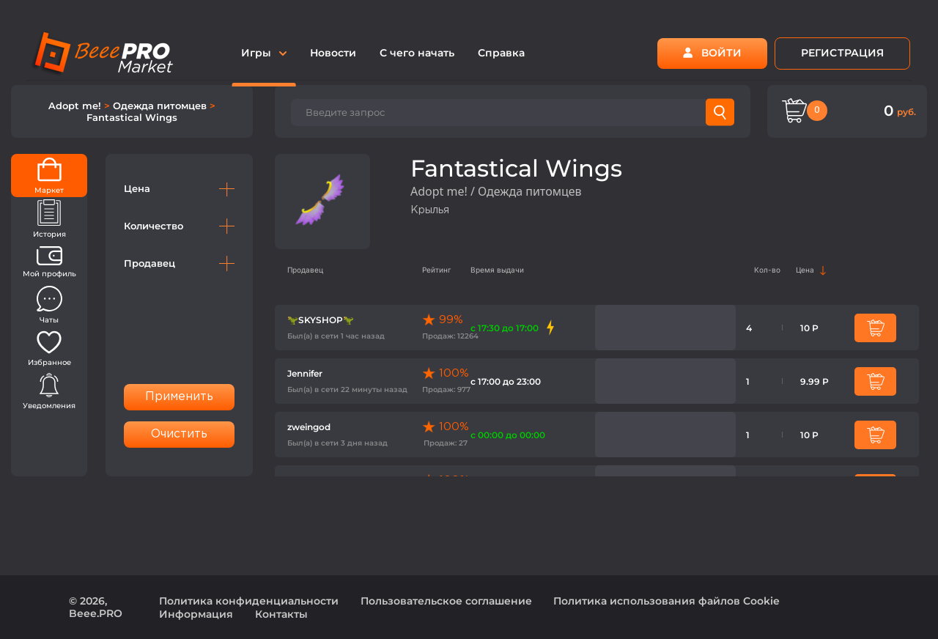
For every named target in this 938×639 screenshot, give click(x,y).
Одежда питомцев (161, 105)
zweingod (308, 426)
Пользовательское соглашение (446, 600)
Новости (333, 52)
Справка (501, 52)
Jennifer (304, 373)
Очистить (179, 434)
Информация (196, 614)
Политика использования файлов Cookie (666, 600)
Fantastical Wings (131, 117)
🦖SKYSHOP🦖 (320, 319)
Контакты (281, 614)
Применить (179, 396)
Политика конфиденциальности (249, 600)
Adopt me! (76, 105)
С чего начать (417, 52)
